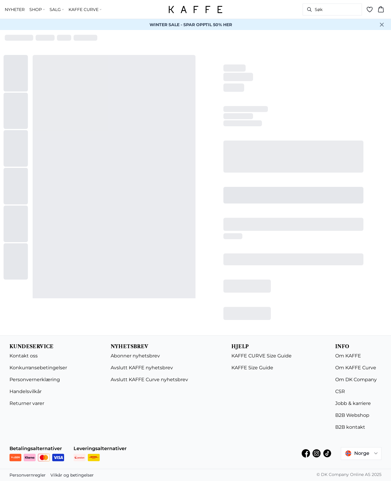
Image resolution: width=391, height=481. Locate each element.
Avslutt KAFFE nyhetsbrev (142, 367)
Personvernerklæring (34, 379)
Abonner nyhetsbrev (135, 356)
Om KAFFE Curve (355, 367)
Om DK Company (356, 379)
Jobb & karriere (353, 403)
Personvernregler (27, 475)
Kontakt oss (23, 356)
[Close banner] (381, 24)
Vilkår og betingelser (72, 475)
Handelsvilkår (25, 391)
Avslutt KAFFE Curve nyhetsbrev (149, 379)
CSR (340, 391)
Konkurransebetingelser (38, 367)
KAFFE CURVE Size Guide (261, 356)
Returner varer (26, 403)
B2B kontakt (350, 427)
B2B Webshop (352, 415)
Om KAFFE (348, 356)
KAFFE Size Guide (252, 367)
